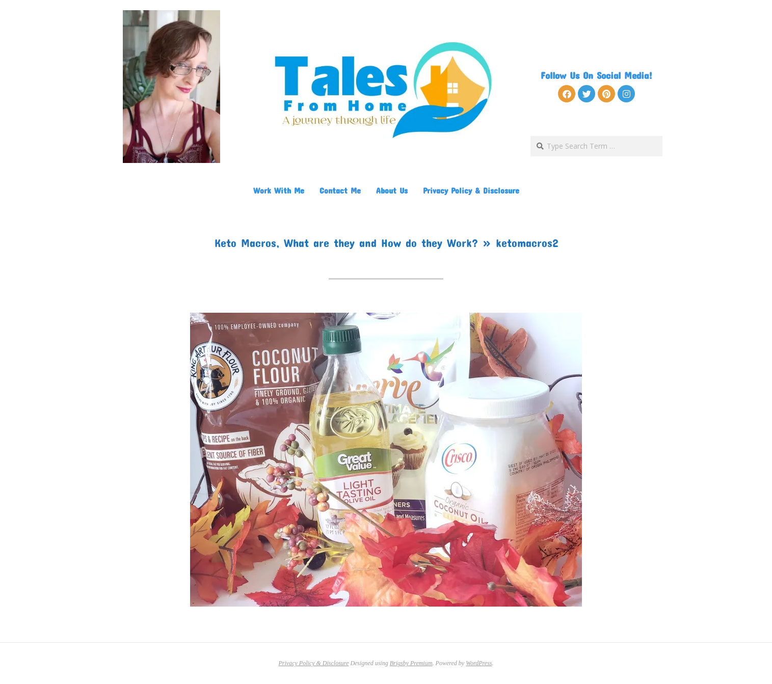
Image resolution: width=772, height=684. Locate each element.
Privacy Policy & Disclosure (471, 190)
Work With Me (278, 190)
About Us (392, 190)
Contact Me (340, 190)
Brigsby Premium (411, 663)
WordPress (479, 663)
